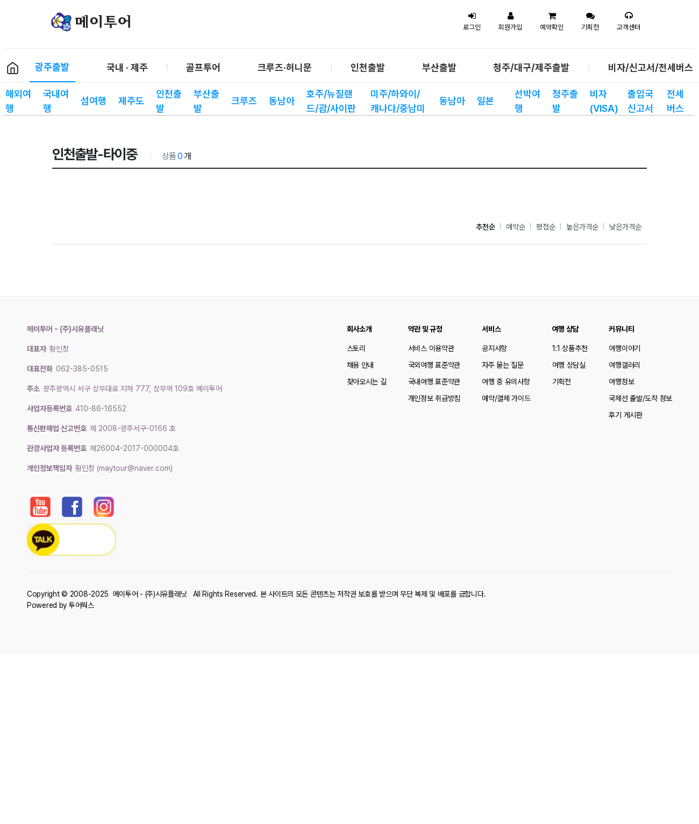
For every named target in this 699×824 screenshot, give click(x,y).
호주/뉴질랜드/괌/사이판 (331, 101)
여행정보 (621, 381)
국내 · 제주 (127, 67)
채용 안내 (360, 365)
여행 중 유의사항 (506, 381)
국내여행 (56, 101)
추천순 (485, 227)
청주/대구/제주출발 (531, 67)
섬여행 (93, 100)
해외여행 (18, 101)
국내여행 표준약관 (434, 381)
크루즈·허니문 (285, 67)
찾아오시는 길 (367, 381)
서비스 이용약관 (431, 348)
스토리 (356, 348)
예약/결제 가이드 (506, 398)
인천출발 (368, 67)
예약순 (515, 227)
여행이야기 (624, 348)
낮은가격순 (625, 227)
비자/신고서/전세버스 (650, 67)
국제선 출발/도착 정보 (640, 398)
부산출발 (439, 67)
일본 (485, 100)
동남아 (282, 100)
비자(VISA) (603, 101)
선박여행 (527, 101)
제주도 (131, 100)
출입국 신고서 (640, 101)
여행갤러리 (624, 365)
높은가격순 (582, 227)
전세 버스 (675, 101)
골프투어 (203, 67)
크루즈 (244, 100)
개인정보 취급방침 (434, 398)
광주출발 (52, 67)
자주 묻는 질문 (503, 365)
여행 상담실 (569, 365)
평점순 (545, 227)
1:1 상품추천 (570, 348)
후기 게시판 (625, 415)
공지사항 (494, 348)
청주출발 (565, 101)
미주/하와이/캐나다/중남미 (397, 101)
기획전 (561, 381)
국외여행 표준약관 (434, 365)
